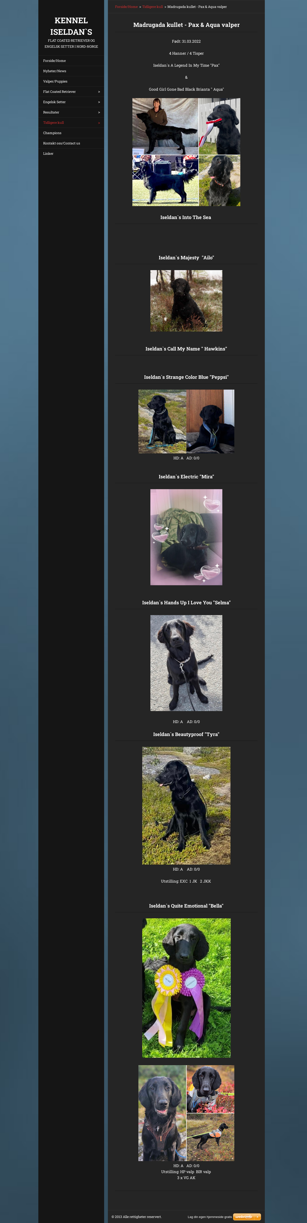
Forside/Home (54, 60)
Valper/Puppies (55, 81)
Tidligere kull (53, 122)
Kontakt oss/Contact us (61, 143)
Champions (52, 133)
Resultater (51, 112)
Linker (48, 153)
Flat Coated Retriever (59, 91)
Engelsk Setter (54, 102)
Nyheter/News (54, 71)
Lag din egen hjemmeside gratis (210, 1217)
